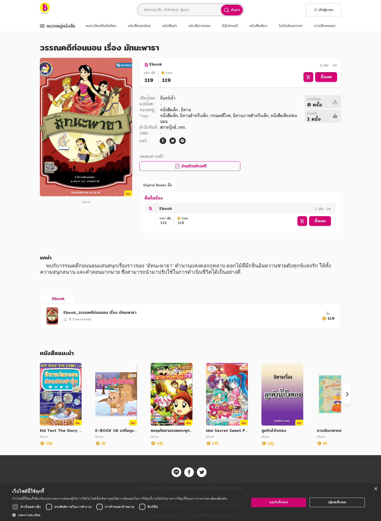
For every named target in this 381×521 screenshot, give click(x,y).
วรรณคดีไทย (220, 115)
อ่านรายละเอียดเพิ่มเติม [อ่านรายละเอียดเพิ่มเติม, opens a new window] (211, 498)
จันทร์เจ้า (167, 98)
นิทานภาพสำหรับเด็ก (250, 115)
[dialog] (190, 502)
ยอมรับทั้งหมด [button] (278, 502)
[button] (119, 514)
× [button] (375, 489)
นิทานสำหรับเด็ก (194, 115)
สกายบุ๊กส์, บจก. (173, 127)
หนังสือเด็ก (169, 109)
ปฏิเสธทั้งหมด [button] (337, 502)
